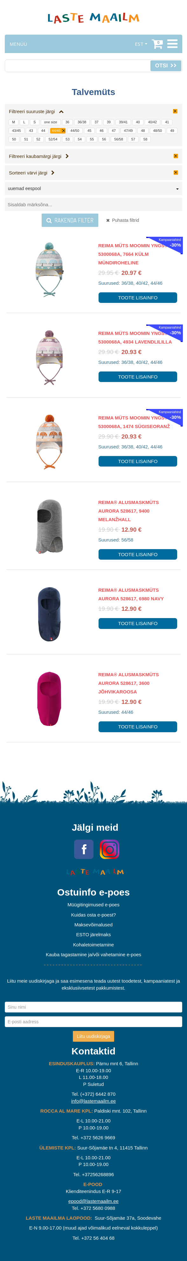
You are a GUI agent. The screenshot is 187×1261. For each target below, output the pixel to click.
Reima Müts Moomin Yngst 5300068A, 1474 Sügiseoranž (134, 422)
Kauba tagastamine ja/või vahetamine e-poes (93, 954)
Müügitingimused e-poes (93, 904)
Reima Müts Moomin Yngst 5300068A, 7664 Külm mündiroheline (133, 254)
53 (67, 139)
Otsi (166, 66)
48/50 (157, 131)
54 (80, 139)
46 (101, 131)
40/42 (152, 122)
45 (89, 131)
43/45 (16, 131)
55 (92, 139)
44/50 (75, 131)
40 (138, 122)
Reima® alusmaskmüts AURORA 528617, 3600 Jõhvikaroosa (128, 683)
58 (145, 139)
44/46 (56, 131)
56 (104, 139)
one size (50, 122)
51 (26, 139)
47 (114, 131)
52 (38, 139)
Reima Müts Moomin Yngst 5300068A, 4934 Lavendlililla (135, 337)
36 (67, 122)
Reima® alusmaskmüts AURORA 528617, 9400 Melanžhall (128, 511)
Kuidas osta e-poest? (93, 914)
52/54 (53, 139)
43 (31, 131)
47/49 (128, 131)
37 (96, 122)
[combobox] (93, 190)
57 (133, 139)
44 (43, 131)
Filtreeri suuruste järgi (36, 111)
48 (143, 131)
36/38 (82, 122)
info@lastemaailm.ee (93, 1101)
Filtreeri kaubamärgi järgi (39, 156)
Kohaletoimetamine (93, 944)
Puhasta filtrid (122, 220)
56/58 (118, 139)
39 (109, 122)
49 (172, 131)
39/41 (123, 122)
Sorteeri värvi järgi (32, 172)
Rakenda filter (70, 220)
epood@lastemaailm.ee (93, 1201)
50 (14, 139)
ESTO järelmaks (93, 934)
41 (167, 122)
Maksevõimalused (93, 924)
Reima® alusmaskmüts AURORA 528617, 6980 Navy (131, 594)
